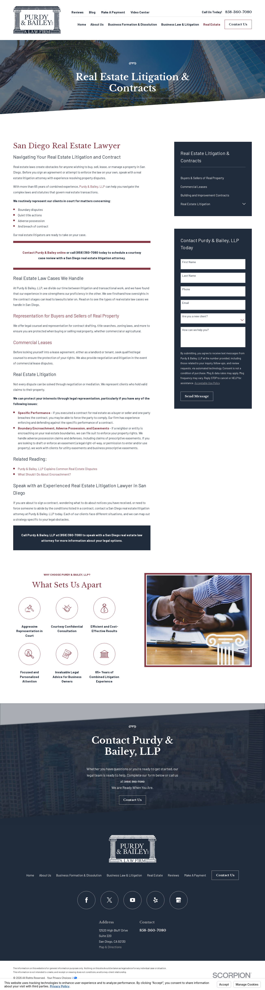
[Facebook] (86, 900)
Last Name (189, 275)
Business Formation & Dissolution (79, 875)
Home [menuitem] (82, 24)
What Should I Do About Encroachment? (44, 474)
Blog (92, 12)
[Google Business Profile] (179, 900)
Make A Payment (113, 12)
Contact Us (238, 24)
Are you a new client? (195, 316)
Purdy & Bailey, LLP (92, 186)
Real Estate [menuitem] (211, 24)
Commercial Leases (32, 342)
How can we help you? (195, 329)
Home (30, 875)
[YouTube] (132, 900)
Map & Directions (110, 947)
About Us (45, 875)
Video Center (140, 12)
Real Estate (155, 875)
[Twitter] (110, 900)
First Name (189, 262)
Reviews (77, 12)
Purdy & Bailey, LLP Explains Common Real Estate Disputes (57, 469)
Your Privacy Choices (62, 977)
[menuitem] (213, 178)
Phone (186, 289)
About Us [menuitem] (97, 24)
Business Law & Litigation (124, 875)
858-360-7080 (238, 12)
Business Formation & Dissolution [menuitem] (132, 24)
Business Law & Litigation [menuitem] (180, 24)
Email (185, 302)
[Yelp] (156, 900)
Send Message (197, 396)
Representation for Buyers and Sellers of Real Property (66, 315)
